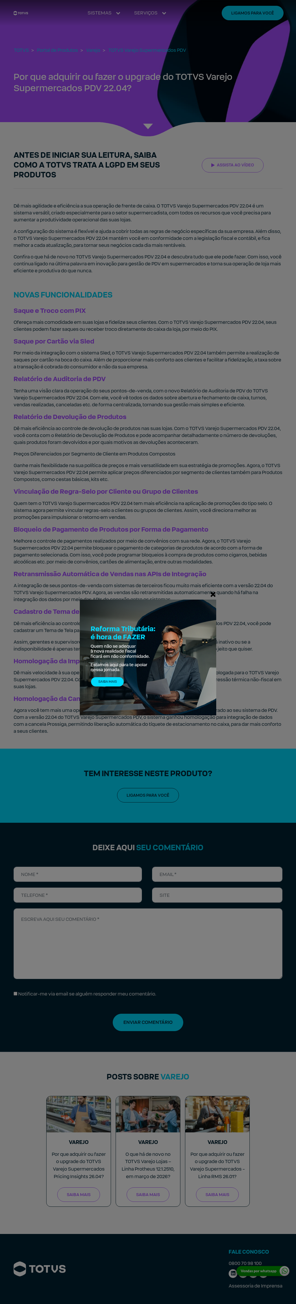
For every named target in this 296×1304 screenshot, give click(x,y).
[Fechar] (213, 594)
